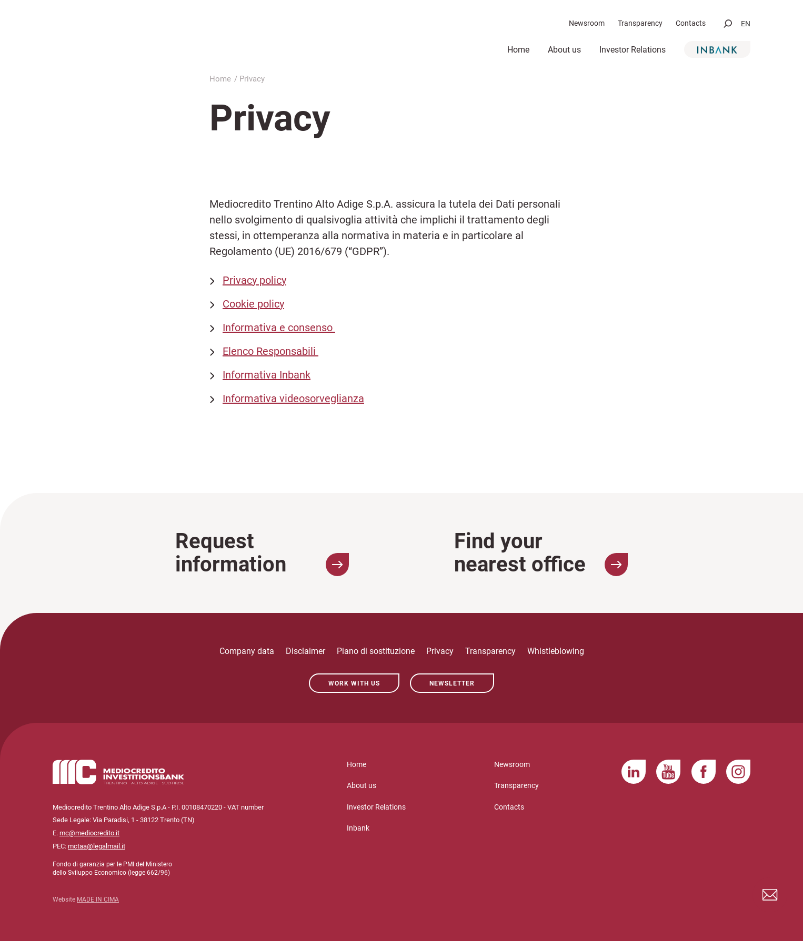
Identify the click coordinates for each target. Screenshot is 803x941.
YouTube (668, 772)
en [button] (745, 23)
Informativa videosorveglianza (293, 398)
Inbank (717, 49)
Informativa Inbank (266, 375)
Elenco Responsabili (270, 351)
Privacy (440, 651)
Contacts (691, 23)
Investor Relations (632, 50)
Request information (262, 553)
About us (564, 50)
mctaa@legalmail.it (96, 846)
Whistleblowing (555, 651)
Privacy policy (254, 280)
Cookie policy (253, 304)
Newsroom (587, 23)
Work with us (354, 683)
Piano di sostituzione (376, 651)
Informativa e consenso (279, 327)
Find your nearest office (541, 553)
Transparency (640, 23)
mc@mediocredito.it (89, 833)
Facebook (703, 772)
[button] (728, 23)
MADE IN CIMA (98, 899)
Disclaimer (305, 651)
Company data (246, 651)
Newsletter (452, 683)
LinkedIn (633, 772)
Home (518, 50)
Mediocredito (147, 35)
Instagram (738, 772)
